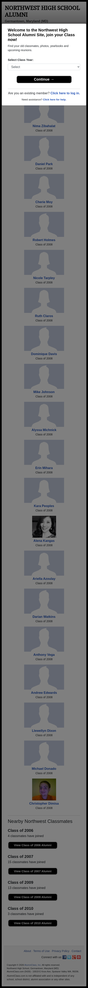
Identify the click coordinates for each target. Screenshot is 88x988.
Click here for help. (54, 99)
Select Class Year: (21, 59)
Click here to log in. (65, 93)
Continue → (44, 79)
